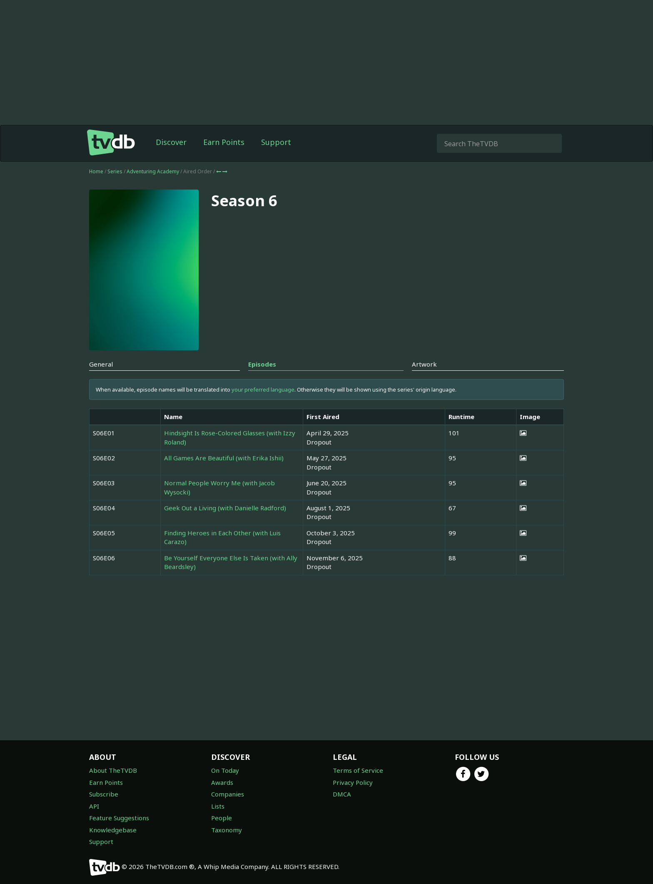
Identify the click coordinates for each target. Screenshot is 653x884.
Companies (227, 794)
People (221, 818)
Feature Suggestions (119, 818)
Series (114, 171)
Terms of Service (358, 770)
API (94, 806)
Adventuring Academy (153, 171)
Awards (222, 782)
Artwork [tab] (424, 364)
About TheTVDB (113, 770)
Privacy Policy (353, 782)
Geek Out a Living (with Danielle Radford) (225, 508)
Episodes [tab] (262, 364)
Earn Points (223, 142)
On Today (225, 770)
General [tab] (101, 364)
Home (96, 171)
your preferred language (263, 389)
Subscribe (103, 794)
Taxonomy (226, 830)
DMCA (342, 794)
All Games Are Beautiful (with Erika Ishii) (224, 458)
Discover (171, 142)
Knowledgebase (113, 830)
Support (276, 142)
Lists (217, 806)
